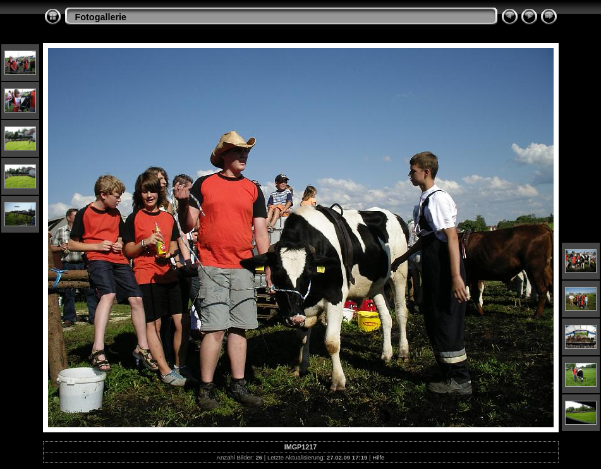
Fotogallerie (101, 17)
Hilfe (378, 457)
